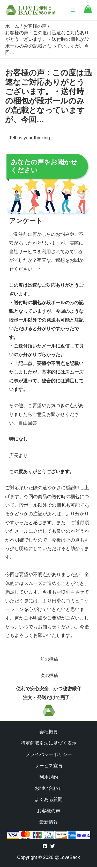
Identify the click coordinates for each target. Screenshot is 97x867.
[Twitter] (52, 846)
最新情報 (48, 822)
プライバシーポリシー (48, 754)
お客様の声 (48, 810)
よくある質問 (49, 799)
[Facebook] (44, 846)
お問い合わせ (49, 788)
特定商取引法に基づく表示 (49, 743)
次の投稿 (49, 675)
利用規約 (48, 777)
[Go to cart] (88, 11)
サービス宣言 (49, 765)
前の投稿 (49, 659)
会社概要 (48, 731)
